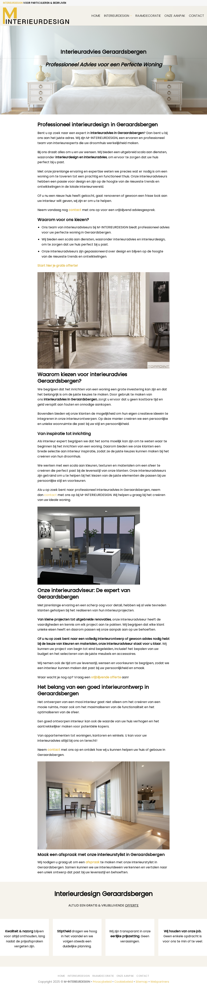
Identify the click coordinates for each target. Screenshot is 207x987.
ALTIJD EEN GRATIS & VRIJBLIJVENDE (103, 905)
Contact (196, 15)
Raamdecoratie (148, 15)
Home (95, 15)
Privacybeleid (102, 982)
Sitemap (142, 982)
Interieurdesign (118, 15)
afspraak (93, 862)
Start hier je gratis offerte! (57, 265)
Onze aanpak (174, 15)
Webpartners (159, 982)
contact (75, 210)
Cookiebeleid (123, 982)
